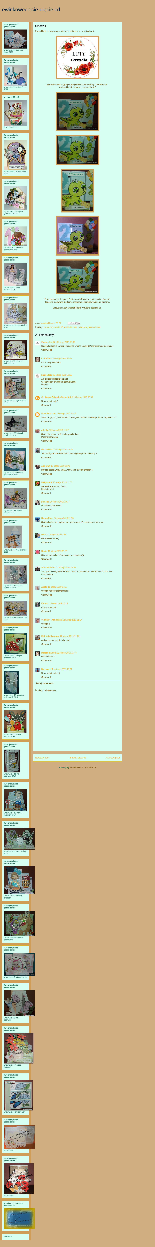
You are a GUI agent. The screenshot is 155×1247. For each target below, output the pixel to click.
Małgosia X (46, 482)
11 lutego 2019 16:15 (58, 603)
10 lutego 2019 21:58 (63, 518)
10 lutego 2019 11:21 (63, 449)
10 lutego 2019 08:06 (62, 375)
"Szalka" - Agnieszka (51, 620)
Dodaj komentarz (44, 683)
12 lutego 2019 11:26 (69, 636)
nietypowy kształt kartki (89, 327)
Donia (44, 551)
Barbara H (46, 669)
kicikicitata (46, 375)
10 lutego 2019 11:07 (59, 430)
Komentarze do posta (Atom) (83, 767)
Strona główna (78, 757)
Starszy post (113, 757)
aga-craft (45, 466)
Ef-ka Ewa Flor (48, 414)
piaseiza (45, 502)
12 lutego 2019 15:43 (66, 653)
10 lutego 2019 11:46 (60, 466)
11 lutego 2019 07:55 (56, 535)
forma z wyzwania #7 (53, 327)
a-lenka (44, 430)
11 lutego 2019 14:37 (57, 587)
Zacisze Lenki (48, 342)
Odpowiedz (46, 350)
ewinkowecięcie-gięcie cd (31, 9)
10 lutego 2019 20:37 (59, 502)
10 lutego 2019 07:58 (62, 358)
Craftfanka (46, 358)
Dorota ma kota (48, 653)
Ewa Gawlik (47, 449)
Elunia (44, 603)
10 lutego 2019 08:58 (83, 397)
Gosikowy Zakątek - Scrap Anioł (57, 397)
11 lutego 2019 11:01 (57, 551)
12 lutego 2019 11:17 (72, 620)
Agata (44, 587)
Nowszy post (42, 757)
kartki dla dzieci (71, 327)
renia (43, 535)
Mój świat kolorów (50, 636)
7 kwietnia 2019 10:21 (62, 669)
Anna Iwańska (48, 567)
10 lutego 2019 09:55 (66, 414)
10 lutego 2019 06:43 (65, 342)
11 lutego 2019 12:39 (66, 567)
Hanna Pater (47, 518)
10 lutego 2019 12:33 (62, 482)
